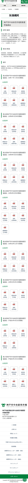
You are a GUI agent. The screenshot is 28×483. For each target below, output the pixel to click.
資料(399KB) (14, 344)
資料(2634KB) (14, 179)
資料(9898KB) (14, 102)
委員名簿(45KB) (14, 332)
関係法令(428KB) (5, 102)
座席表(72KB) (23, 167)
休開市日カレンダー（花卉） (14, 455)
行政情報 (14, 446)
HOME (3, 9)
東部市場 (14, 5)
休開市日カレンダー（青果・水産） (14, 450)
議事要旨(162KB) (23, 179)
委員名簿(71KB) (14, 294)
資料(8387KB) (14, 140)
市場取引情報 (14, 437)
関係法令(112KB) (5, 217)
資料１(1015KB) (14, 268)
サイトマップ (14, 463)
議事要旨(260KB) (23, 140)
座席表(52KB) (23, 294)
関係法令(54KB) (5, 344)
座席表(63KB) (23, 256)
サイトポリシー (14, 467)
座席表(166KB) (23, 90)
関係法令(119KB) (5, 179)
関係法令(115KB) (5, 268)
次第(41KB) (5, 256)
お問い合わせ (14, 476)
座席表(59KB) (23, 205)
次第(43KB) (5, 128)
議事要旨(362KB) (23, 102)
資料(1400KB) (14, 217)
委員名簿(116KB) (14, 167)
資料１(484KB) (14, 383)
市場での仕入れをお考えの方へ (14, 442)
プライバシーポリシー (14, 472)
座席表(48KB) (23, 332)
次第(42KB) (5, 294)
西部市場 (23, 5)
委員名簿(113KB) (14, 205)
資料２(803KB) (23, 383)
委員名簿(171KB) (14, 90)
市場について (14, 433)
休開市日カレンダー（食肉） (14, 459)
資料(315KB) (14, 306)
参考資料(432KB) (23, 217)
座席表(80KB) (23, 128)
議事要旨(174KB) (5, 229)
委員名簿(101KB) (14, 256)
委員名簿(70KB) (14, 371)
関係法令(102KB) (5, 306)
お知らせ (14, 429)
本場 (5, 5)
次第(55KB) (5, 90)
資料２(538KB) (23, 268)
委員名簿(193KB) (14, 128)
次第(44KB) (5, 371)
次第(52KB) (5, 167)
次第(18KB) (5, 332)
